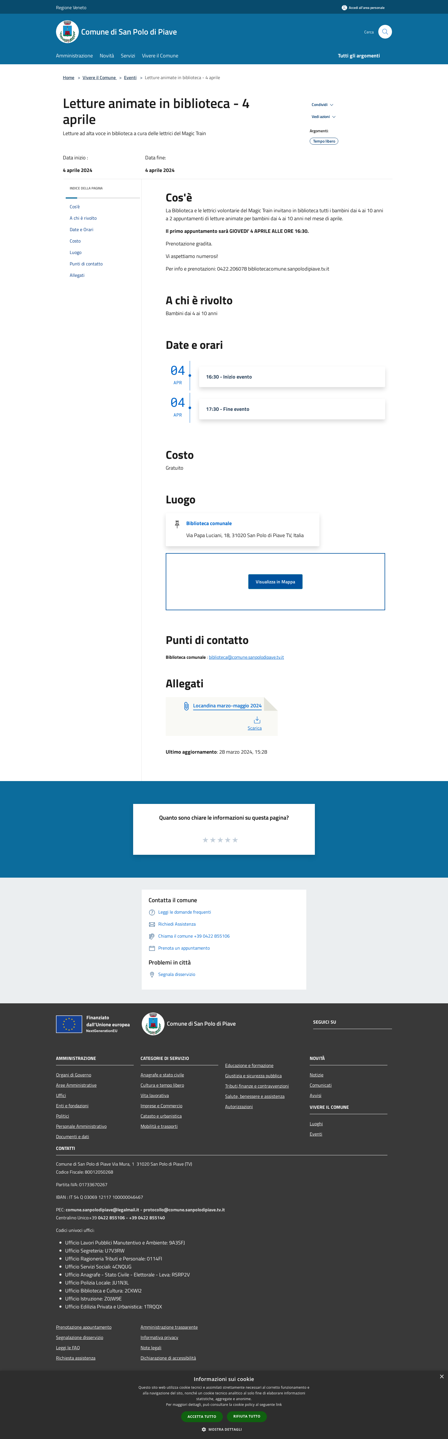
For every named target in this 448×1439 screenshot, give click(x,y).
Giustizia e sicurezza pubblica (253, 1075)
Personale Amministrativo (81, 1126)
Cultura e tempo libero (162, 1085)
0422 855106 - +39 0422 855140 (131, 1217)
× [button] (441, 1377)
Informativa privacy (159, 1337)
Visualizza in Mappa (275, 581)
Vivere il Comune (100, 77)
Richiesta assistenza (75, 1357)
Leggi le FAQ (68, 1347)
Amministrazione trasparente (169, 1327)
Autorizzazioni (239, 1106)
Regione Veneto (71, 7)
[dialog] (224, 1405)
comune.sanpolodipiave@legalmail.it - (104, 1209)
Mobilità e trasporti (159, 1126)
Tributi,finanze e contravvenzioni (257, 1085)
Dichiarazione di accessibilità (168, 1357)
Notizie (316, 1074)
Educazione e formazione (249, 1065)
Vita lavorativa (155, 1095)
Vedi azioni (324, 116)
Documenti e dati (72, 1136)
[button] (224, 1429)
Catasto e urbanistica (161, 1115)
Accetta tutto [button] (202, 1416)
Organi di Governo (73, 1074)
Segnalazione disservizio (79, 1337)
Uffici (61, 1095)
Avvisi (315, 1095)
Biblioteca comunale (209, 523)
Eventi (130, 77)
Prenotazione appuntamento (83, 1327)
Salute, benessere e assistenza (255, 1096)
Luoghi (316, 1123)
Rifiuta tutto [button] (247, 1416)
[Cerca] (385, 32)
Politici (62, 1115)
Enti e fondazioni (72, 1105)
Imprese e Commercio (161, 1105)
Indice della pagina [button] (86, 188)
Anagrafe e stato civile (162, 1074)
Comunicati (321, 1085)
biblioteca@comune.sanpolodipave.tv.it (246, 657)
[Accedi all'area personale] (363, 7)
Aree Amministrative (76, 1085)
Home (68, 77)
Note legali (151, 1347)
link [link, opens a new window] (279, 1404)
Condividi (323, 104)
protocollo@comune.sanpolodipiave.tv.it (184, 1209)
